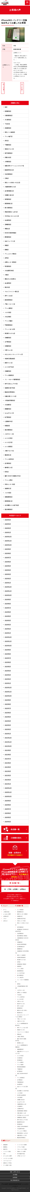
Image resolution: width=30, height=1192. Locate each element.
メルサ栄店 (19, 1093)
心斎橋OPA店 (20, 1108)
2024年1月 (8, 633)
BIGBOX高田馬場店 (21, 944)
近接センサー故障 (21, 1151)
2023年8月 (8, 654)
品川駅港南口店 (20, 946)
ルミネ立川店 (20, 999)
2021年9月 (8, 750)
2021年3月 (8, 775)
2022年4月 (8, 721)
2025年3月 (8, 574)
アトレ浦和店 (20, 1062)
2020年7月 (8, 809)
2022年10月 (8, 696)
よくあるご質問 (7, 914)
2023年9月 (8, 649)
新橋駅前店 (19, 948)
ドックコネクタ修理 (22, 1144)
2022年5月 (8, 717)
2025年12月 (8, 536)
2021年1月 (8, 784)
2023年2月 (8, 679)
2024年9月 (8, 599)
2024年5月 (8, 616)
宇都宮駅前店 (20, 1082)
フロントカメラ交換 (22, 1149)
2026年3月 (8, 524)
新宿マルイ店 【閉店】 (22, 914)
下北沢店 (19, 994)
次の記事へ (22, 88)
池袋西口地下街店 (21, 918)
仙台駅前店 (19, 1084)
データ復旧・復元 (7, 1165)
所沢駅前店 (19, 1060)
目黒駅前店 (19, 942)
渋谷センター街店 (21, 920)
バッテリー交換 (7, 1151)
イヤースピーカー (7, 1160)
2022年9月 (8, 700)
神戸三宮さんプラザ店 (22, 1119)
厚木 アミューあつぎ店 (22, 1027)
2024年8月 (8, 603)
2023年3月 (8, 675)
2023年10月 (8, 645)
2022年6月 (8, 712)
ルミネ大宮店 (20, 1055)
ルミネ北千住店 (20, 973)
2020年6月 (8, 813)
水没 (4, 1153)
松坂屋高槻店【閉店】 (22, 1110)
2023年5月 (8, 666)
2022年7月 (8, 708)
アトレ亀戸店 (20, 977)
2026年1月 (8, 532)
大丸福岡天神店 (20, 1128)
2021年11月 (8, 742)
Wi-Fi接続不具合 (21, 1153)
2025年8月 (8, 553)
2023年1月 (8, 683)
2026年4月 (8, 520)
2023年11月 (8, 641)
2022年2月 (8, 729)
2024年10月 (8, 595)
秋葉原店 (19, 966)
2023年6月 (8, 662)
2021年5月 (8, 767)
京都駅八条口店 (20, 1099)
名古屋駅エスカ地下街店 (23, 1090)
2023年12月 (8, 637)
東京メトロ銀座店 (21, 955)
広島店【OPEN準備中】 (22, 1126)
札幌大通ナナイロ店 (22, 1135)
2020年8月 (8, 805)
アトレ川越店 (20, 1064)
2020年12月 (8, 788)
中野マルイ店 (20, 1001)
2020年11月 (8, 792)
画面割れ (5, 1147)
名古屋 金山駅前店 (21, 1095)
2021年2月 (8, 779)
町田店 (18, 984)
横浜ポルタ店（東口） (22, 1010)
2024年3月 (8, 624)
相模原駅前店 (20, 1049)
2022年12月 (8, 687)
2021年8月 (8, 754)
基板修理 (5, 1144)
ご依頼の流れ (6, 911)
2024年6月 (8, 612)
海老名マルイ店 (20, 1029)
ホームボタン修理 (7, 1156)
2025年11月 (8, 540)
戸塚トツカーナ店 (21, 1019)
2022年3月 (8, 725)
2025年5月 (8, 566)
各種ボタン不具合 (7, 1163)
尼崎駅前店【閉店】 (22, 1117)
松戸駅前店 (19, 1071)
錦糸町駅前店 (20, 970)
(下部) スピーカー (21, 1156)
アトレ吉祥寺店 (20, 997)
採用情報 (15, 1177)
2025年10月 (8, 545)
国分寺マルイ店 (20, 1003)
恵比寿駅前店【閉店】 (22, 935)
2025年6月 (8, 561)
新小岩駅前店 (20, 975)
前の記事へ (3, 88)
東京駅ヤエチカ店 (21, 959)
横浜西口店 (19, 1012)
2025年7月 (8, 557)
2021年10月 (8, 746)
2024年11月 (8, 591)
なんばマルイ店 (20, 1102)
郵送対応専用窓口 (21, 1137)
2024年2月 (8, 628)
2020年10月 (8, 796)
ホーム (4, 909)
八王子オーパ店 (20, 990)
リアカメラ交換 (20, 1147)
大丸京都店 (19, 1097)
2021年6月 (8, 763)
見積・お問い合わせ (15, 1171)
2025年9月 (8, 549)
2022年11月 (8, 691)
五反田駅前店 (20, 933)
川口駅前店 (19, 1058)
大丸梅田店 (19, 1106)
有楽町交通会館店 (21, 957)
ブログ (4, 918)
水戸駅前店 (19, 1080)
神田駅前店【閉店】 (22, 964)
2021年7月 (8, 758)
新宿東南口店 (20, 911)
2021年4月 (8, 771)
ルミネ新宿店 (20, 909)
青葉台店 (19, 1034)
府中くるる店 (20, 1006)
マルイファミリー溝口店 (23, 1032)
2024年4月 (8, 620)
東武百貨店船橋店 (21, 1066)
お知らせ (5, 920)
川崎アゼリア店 (20, 1021)
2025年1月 (8, 582)
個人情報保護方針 (15, 1180)
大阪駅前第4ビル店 (21, 1104)
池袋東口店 (19, 916)
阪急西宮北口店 (20, 1122)
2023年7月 (8, 658)
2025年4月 (8, 570)
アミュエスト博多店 (22, 1131)
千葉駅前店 (19, 1069)
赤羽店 (18, 962)
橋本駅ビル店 (20, 1043)
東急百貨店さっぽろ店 (22, 1133)
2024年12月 (8, 587)
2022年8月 (8, 704)
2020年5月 (8, 817)
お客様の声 (5, 916)
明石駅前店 (19, 1124)
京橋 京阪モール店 (21, 1113)
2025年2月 (8, 578)
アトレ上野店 (20, 968)
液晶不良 (5, 1149)
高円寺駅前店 (20, 927)
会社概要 (15, 1174)
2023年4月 (8, 670)
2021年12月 (8, 737)
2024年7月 (8, 608)
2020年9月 (8, 800)
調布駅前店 (19, 1008)
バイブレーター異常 (8, 1158)
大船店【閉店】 (20, 1036)
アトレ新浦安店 (20, 1077)
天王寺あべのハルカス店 (23, 1115)
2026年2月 (8, 528)
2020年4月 (8, 821)
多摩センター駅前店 (22, 992)
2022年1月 (8, 733)
